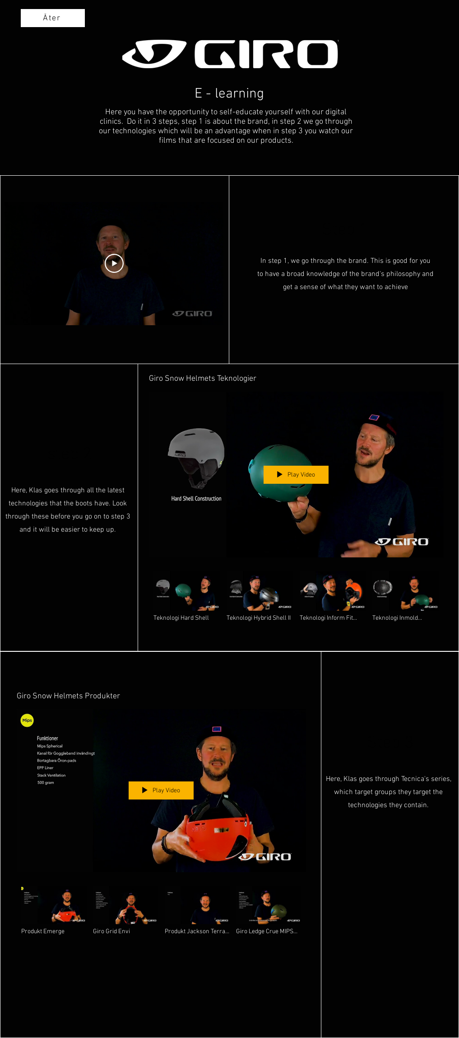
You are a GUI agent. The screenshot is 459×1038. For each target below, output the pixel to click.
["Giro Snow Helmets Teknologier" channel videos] (296, 601)
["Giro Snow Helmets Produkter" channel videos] (161, 914)
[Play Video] (114, 263)
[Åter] (53, 18)
